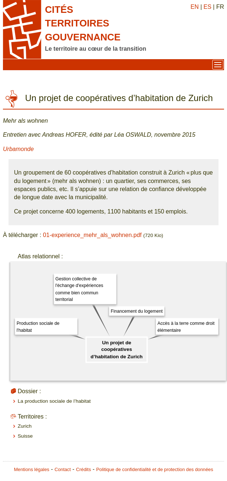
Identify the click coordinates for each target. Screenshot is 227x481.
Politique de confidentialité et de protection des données (154, 469)
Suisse (25, 436)
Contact (63, 469)
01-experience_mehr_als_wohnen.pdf (92, 235)
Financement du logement (137, 311)
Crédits (83, 469)
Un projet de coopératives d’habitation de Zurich (117, 349)
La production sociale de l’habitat (54, 401)
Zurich (25, 426)
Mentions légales (31, 469)
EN (195, 7)
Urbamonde (18, 149)
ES (207, 7)
